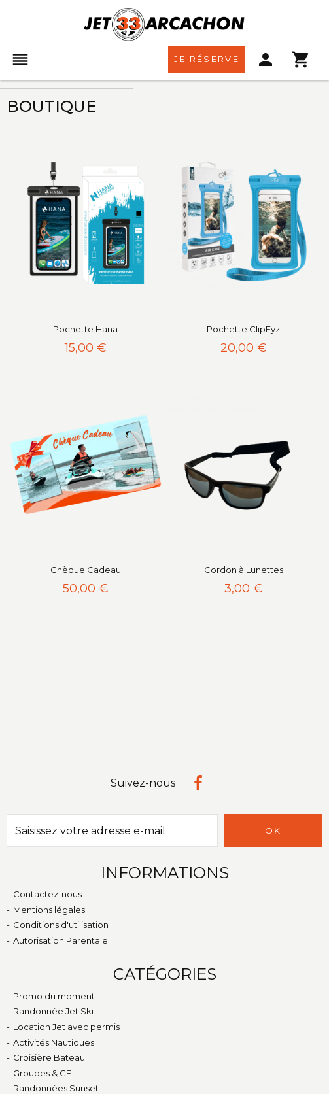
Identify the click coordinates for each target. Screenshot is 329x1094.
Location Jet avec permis (66, 1026)
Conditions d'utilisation (61, 924)
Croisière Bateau (49, 1057)
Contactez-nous (47, 894)
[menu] (21, 59)
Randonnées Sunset (56, 1088)
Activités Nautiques (53, 1042)
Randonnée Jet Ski (53, 1011)
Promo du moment (54, 996)
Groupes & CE (42, 1073)
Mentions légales (49, 909)
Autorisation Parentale (60, 940)
